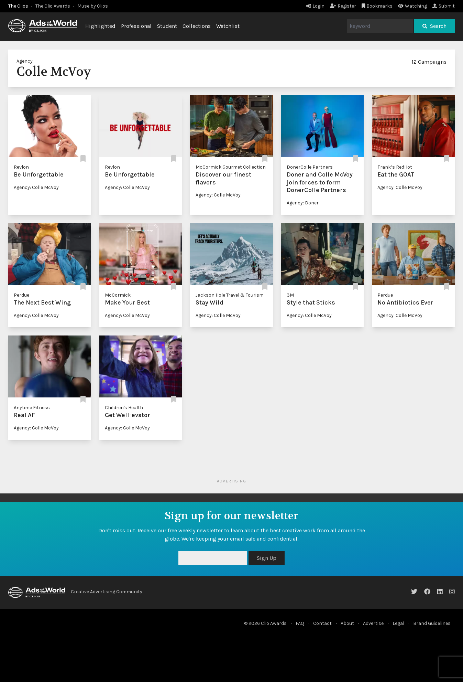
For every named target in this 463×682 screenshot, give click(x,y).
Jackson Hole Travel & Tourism (230, 295)
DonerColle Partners (310, 167)
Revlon (21, 167)
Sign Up (266, 558)
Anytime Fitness (32, 408)
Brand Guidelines (432, 623)
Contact (322, 623)
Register (343, 6)
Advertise (373, 623)
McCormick (118, 295)
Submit (443, 6)
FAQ (300, 623)
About (347, 623)
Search (434, 26)
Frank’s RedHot (394, 167)
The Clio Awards (52, 6)
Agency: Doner (303, 203)
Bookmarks (377, 6)
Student (167, 26)
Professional (136, 26)
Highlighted (100, 26)
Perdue (21, 295)
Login (315, 6)
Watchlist (228, 26)
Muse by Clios (92, 6)
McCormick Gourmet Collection (231, 167)
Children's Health (124, 408)
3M (290, 295)
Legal (398, 623)
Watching (412, 6)
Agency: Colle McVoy (36, 187)
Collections (197, 26)
